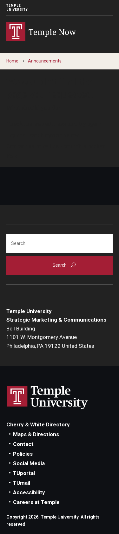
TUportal (24, 473)
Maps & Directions (36, 434)
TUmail (21, 483)
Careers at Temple (36, 502)
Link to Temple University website (47, 397)
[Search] (59, 243)
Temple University (17, 7)
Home (12, 60)
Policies (23, 454)
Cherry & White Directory (38, 424)
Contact (23, 444)
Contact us (20, 146)
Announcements (45, 60)
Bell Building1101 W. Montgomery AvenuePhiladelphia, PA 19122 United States (50, 337)
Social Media (29, 463)
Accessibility (29, 492)
